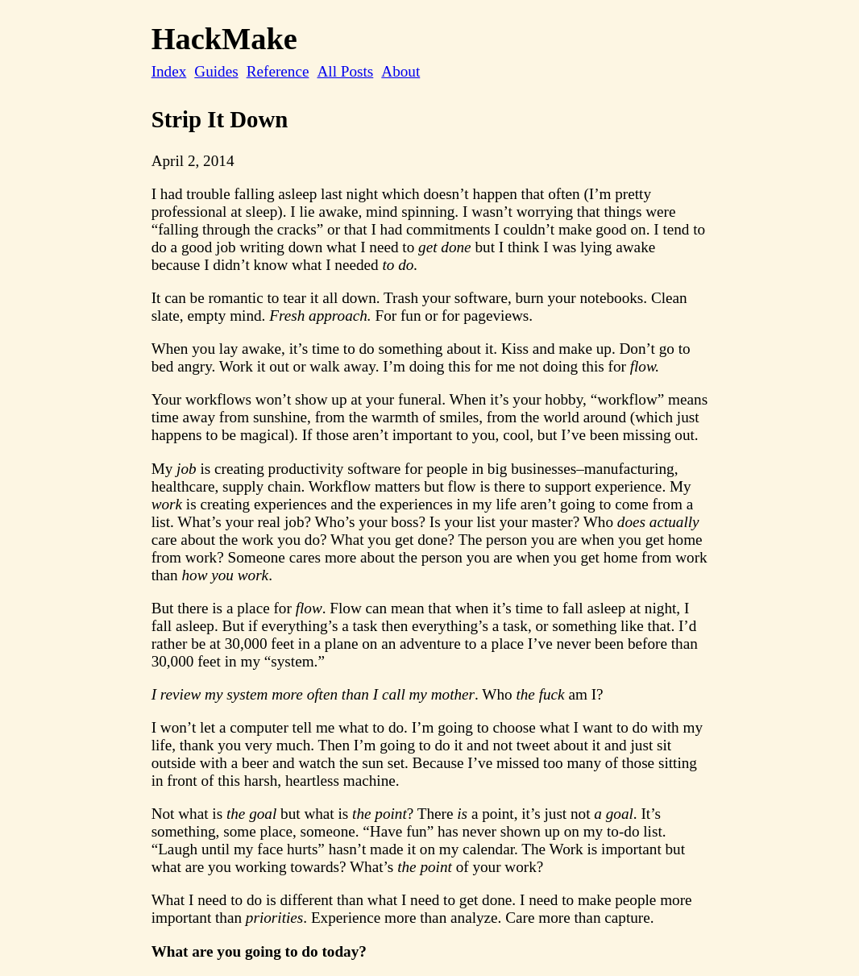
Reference (278, 71)
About (400, 71)
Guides (216, 71)
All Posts (345, 71)
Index (169, 71)
